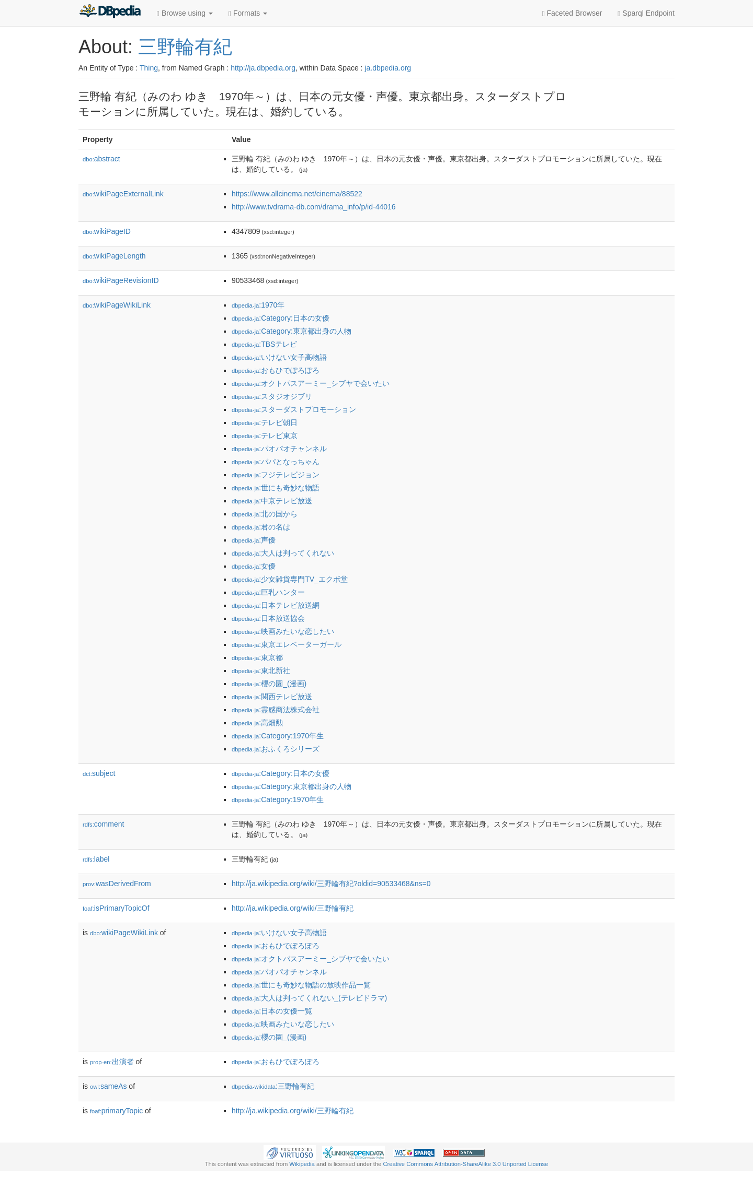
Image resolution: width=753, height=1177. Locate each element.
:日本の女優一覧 (272, 1011)
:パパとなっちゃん (276, 461)
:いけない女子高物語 (279, 357)
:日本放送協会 (268, 618)
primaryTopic (116, 1111)
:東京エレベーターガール (286, 644)
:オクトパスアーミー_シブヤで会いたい (311, 383)
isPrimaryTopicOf (116, 908)
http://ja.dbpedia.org (263, 68)
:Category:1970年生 (278, 736)
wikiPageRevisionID (121, 280)
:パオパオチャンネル (279, 448)
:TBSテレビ (264, 344)
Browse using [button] (185, 13)
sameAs (108, 1086)
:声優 (254, 540)
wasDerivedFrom (117, 883)
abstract (101, 159)
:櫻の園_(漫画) (269, 683)
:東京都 (257, 657)
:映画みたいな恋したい (283, 631)
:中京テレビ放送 (272, 501)
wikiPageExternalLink (123, 194)
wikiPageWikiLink (117, 305)
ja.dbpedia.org (387, 68)
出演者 (112, 1061)
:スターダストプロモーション (294, 409)
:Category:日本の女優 (280, 318)
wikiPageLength (114, 256)
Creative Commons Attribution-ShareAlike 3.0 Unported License (465, 1164)
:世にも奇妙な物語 (276, 488)
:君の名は (261, 527)
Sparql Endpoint (646, 13)
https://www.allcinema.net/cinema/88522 (297, 194)
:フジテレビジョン (276, 474)
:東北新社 (261, 670)
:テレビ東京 (265, 435)
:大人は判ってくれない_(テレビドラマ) (309, 998)
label (96, 859)
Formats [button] (248, 13)
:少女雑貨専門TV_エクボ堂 (290, 579)
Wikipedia (302, 1164)
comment (103, 824)
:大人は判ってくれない (283, 553)
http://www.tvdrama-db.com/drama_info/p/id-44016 (314, 207)
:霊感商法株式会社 (276, 709)
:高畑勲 (257, 723)
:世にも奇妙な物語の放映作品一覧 (301, 985)
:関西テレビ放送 (272, 696)
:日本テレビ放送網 (276, 605)
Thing (149, 68)
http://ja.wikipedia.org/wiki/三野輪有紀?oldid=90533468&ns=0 (331, 883)
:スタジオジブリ (272, 396)
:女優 (254, 566)
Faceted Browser (572, 13)
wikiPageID (107, 231)
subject (99, 773)
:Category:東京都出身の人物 (291, 331)
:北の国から (265, 514)
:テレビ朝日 (265, 422)
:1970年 (258, 305)
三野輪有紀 (185, 46)
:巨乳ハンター (268, 592)
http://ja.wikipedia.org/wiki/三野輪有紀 (292, 908)
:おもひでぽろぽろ (276, 370)
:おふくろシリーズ (276, 749)
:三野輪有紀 (273, 1086)
